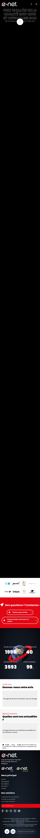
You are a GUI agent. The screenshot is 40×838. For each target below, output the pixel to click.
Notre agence (5, 781)
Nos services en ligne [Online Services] (30, 821)
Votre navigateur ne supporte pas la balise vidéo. (20, 638)
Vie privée (22, 820)
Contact (3, 788)
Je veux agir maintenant (8, 801)
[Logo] (9, 4)
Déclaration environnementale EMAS (26, 831)
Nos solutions (5, 784)
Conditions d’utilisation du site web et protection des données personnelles (20, 824)
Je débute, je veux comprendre (10, 797)
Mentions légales (15, 820)
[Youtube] (19, 811)
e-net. (7, 826)
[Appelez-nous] (31, 4)
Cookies (27, 820)
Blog (13, 745)
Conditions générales (20, 821)
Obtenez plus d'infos (20, 612)
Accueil (3, 779)
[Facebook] (3, 811)
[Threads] (15, 811)
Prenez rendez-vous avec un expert (20, 620)
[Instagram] (11, 811)
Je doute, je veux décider (8, 799)
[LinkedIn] (7, 811)
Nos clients (4, 786)
